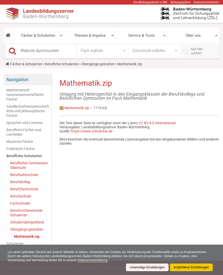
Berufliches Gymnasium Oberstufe (29, 165)
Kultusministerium (206, 2)
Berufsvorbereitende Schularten (26, 212)
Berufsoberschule (24, 175)
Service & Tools (141, 35)
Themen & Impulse (90, 35)
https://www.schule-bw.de (91, 131)
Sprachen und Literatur (24, 123)
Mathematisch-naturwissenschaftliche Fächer (24, 94)
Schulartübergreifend (27, 222)
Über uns (193, 35)
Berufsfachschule (24, 189)
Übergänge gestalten (97, 64)
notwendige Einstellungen (147, 267)
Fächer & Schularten (38, 35)
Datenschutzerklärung (93, 260)
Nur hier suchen (197, 51)
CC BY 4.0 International (157, 123)
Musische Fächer (19, 142)
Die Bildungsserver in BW (150, 2)
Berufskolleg (20, 182)
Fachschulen (20, 203)
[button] (8, 35)
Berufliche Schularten (62, 64)
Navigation (17, 79)
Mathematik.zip (27, 236)
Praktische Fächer (20, 149)
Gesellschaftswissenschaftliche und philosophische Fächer (27, 111)
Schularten (15, 244)
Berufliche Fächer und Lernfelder (23, 132)
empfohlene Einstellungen (191, 267)
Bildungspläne (180, 2)
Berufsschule (20, 196)
